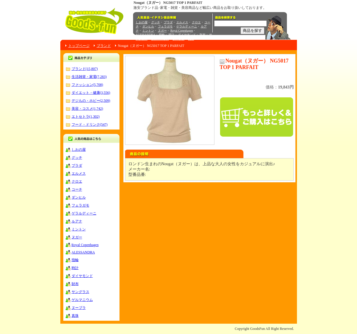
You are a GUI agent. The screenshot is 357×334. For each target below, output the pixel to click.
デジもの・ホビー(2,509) (91, 101)
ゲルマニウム (160, 38)
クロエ (196, 22)
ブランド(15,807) (85, 69)
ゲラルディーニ (186, 26)
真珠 (191, 38)
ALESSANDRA (145, 34)
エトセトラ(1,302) (86, 116)
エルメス (182, 22)
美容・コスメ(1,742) (87, 109)
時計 (172, 34)
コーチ (77, 189)
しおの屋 (142, 22)
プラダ (168, 22)
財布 (203, 34)
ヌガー (162, 30)
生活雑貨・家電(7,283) (89, 77)
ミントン (148, 30)
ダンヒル (148, 26)
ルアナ (77, 221)
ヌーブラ (179, 38)
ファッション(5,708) (87, 85)
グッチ (155, 22)
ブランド (104, 46)
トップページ (79, 46)
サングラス (80, 292)
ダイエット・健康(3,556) (91, 93)
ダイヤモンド (187, 34)
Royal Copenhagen (181, 30)
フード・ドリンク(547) (90, 124)
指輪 (162, 34)
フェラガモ (165, 26)
